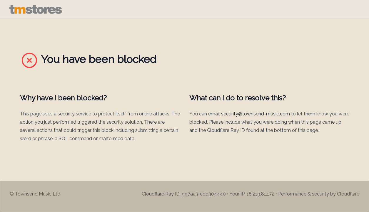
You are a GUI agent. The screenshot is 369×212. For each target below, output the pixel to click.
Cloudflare (348, 194)
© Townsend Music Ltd (35, 194)
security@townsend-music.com (255, 114)
